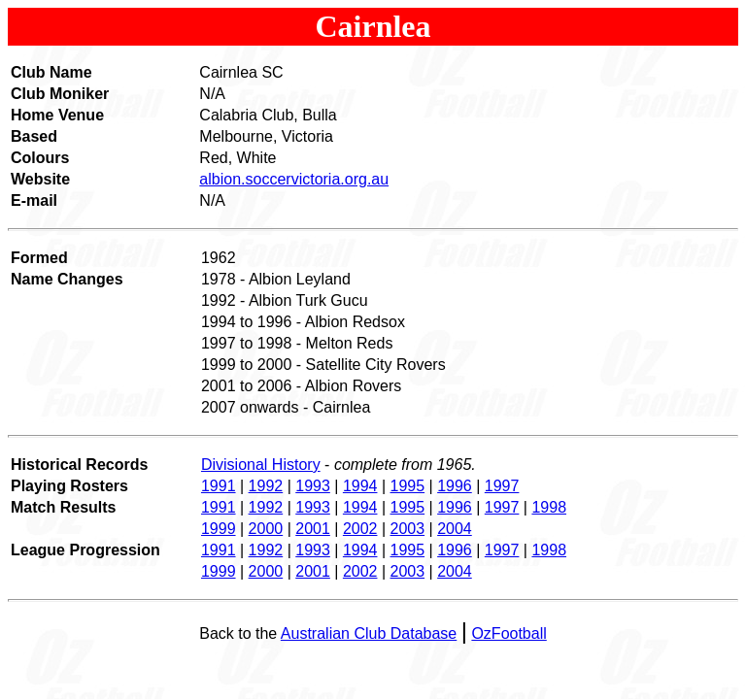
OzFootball (508, 633)
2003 (407, 528)
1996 (454, 486)
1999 (218, 528)
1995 (407, 486)
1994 (360, 486)
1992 (266, 486)
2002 (360, 528)
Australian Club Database (369, 633)
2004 (454, 528)
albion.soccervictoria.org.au (294, 179)
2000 (266, 528)
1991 (218, 486)
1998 (548, 507)
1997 (502, 486)
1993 (312, 486)
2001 (312, 528)
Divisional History (261, 464)
